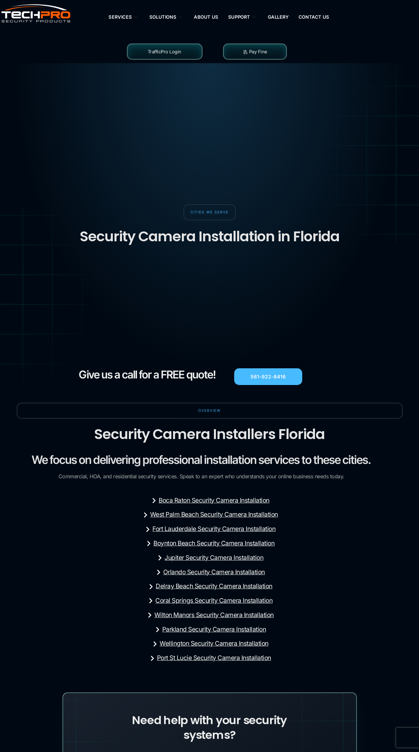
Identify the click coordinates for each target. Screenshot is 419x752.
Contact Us (314, 17)
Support (242, 17)
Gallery (278, 17)
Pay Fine (255, 51)
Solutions (165, 17)
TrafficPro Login (165, 51)
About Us (206, 17)
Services (123, 17)
